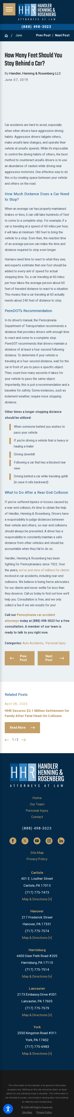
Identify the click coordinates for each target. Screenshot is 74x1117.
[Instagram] (49, 840)
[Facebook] (12, 840)
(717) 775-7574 (37, 931)
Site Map (37, 852)
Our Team (37, 804)
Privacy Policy (37, 859)
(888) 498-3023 (37, 27)
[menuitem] (37, 798)
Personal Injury (55, 643)
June (18, 35)
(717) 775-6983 (37, 1046)
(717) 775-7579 (37, 1008)
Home (37, 797)
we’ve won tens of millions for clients (44, 570)
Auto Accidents (32, 643)
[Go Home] (8, 35)
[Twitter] (25, 840)
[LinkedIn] (61, 840)
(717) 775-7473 (37, 892)
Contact (37, 816)
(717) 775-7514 (37, 969)
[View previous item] (7, 740)
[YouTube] (37, 840)
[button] (8, 1109)
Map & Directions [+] (37, 899)
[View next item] (24, 740)
